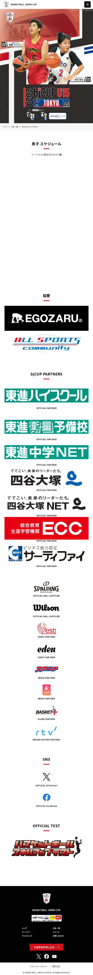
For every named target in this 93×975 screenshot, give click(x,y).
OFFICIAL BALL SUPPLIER (47, 588)
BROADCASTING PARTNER (47, 732)
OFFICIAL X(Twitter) (46, 778)
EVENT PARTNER (47, 629)
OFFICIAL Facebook (46, 798)
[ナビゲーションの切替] (87, 4)
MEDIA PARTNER (47, 670)
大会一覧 (14, 127)
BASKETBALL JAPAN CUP (19, 4)
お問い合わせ (58, 936)
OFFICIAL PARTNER (46, 396)
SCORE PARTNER (47, 712)
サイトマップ (27, 936)
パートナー (26, 932)
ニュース (56, 932)
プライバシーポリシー (39, 966)
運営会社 (56, 966)
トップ (5, 127)
